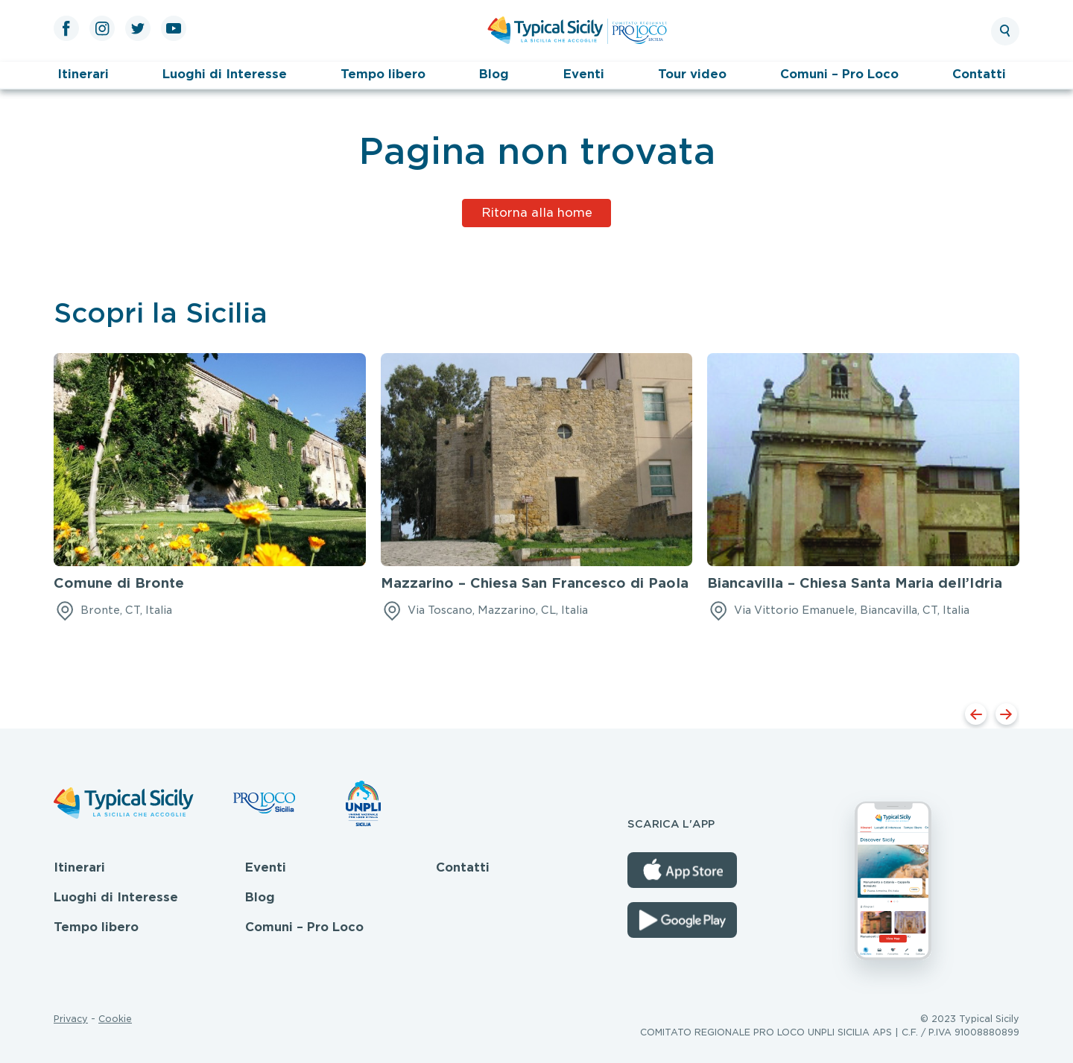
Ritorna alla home (536, 213)
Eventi (583, 74)
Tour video (692, 74)
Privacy (71, 1018)
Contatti (979, 74)
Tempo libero (383, 74)
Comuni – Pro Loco (839, 74)
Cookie (115, 1018)
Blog (494, 74)
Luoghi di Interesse (224, 74)
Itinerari (83, 74)
